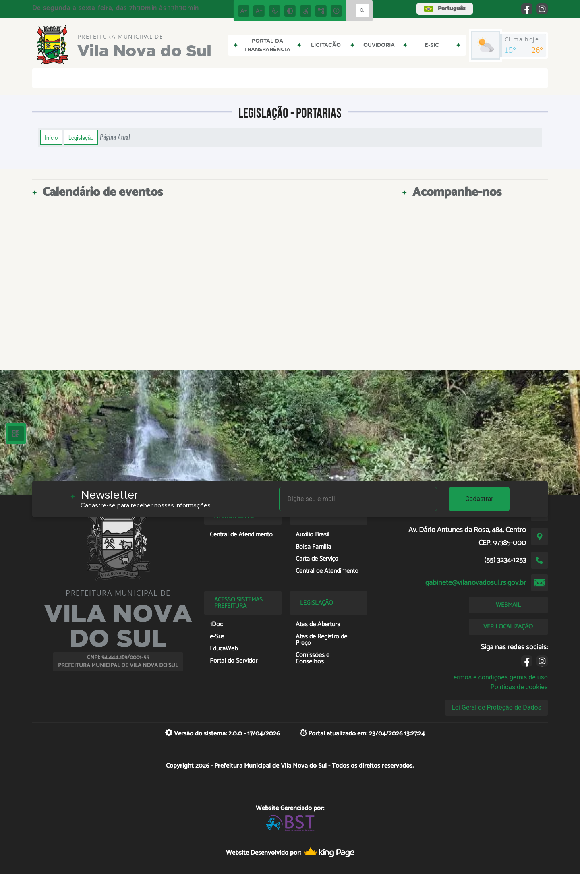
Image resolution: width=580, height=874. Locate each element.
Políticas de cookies (519, 687)
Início (51, 137)
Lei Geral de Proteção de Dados (496, 707)
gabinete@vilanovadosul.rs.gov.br (475, 583)
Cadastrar (479, 499)
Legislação (80, 137)
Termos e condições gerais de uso (499, 677)
